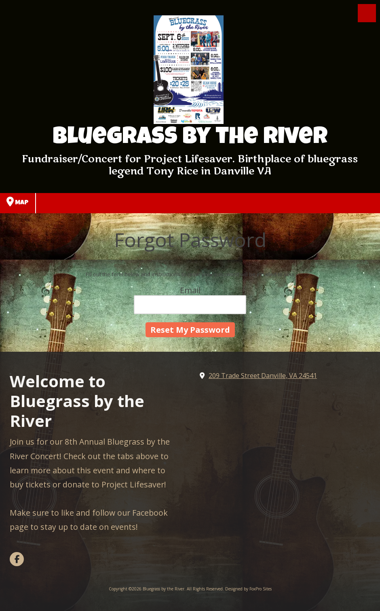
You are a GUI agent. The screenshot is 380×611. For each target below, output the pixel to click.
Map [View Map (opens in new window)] (17, 201)
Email (190, 290)
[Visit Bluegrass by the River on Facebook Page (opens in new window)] (17, 559)
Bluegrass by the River (190, 138)
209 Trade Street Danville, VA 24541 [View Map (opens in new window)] (263, 375)
